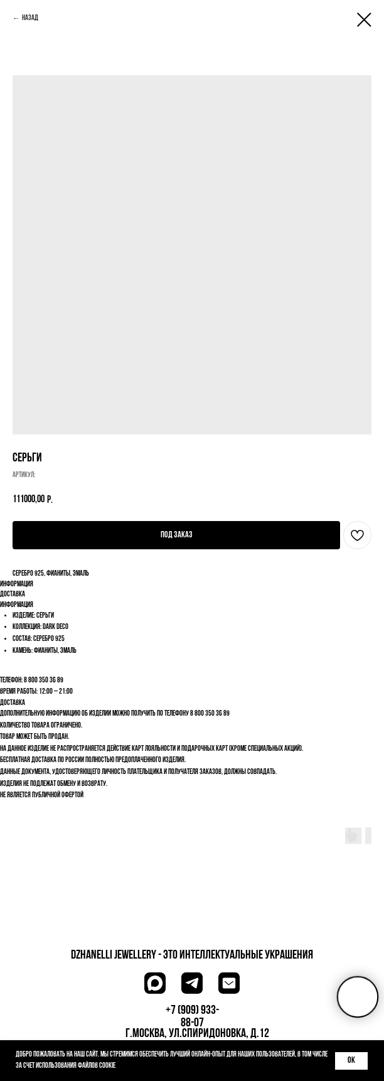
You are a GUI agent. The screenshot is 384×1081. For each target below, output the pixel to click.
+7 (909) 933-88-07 (192, 1017)
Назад (30, 18)
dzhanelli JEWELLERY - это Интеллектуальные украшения (192, 955)
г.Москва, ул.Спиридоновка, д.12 (197, 1034)
